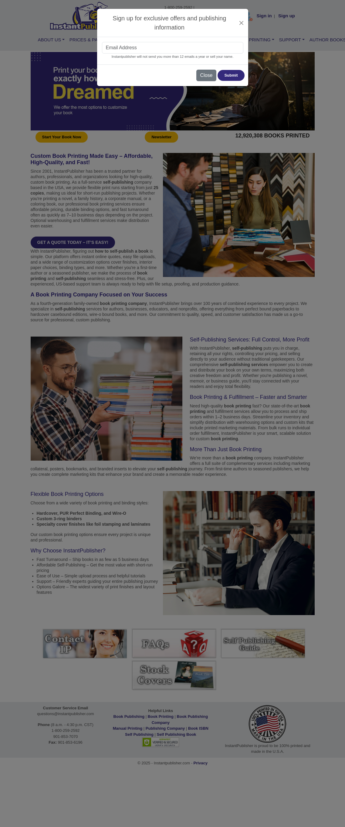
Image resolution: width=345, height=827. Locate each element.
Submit (231, 75)
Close (206, 75)
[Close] (241, 23)
